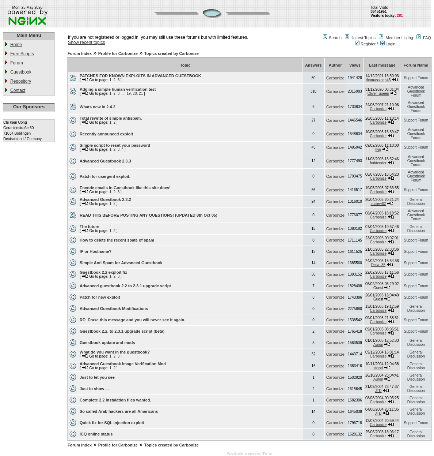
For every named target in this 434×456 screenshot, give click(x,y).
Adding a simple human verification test (118, 89)
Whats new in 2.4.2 (97, 107)
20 (135, 93)
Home (16, 44)
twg (378, 149)
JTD (378, 391)
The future (89, 226)
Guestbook (20, 72)
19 (129, 93)
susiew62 (378, 204)
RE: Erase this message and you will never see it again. (132, 320)
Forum (16, 63)
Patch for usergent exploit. (105, 176)
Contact (17, 90)
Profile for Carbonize (118, 53)
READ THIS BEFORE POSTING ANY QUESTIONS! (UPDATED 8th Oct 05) (148, 215)
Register (365, 44)
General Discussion (416, 202)
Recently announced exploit (106, 134)
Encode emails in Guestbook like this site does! (125, 188)
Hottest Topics (363, 37)
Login (388, 44)
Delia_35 (378, 265)
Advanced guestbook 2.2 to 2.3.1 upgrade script (125, 286)
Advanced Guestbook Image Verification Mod (123, 364)
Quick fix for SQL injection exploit (112, 423)
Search (335, 37)
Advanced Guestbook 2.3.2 (105, 199)
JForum (267, 454)
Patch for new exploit (100, 297)
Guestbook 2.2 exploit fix (103, 272)
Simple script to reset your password (115, 145)
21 (141, 93)
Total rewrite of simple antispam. (111, 118)
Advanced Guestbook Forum (416, 91)
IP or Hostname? (95, 251)
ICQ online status (96, 434)
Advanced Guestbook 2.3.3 (105, 161)
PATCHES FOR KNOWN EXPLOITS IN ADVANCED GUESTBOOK (140, 76)
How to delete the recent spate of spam (117, 240)
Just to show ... (94, 388)
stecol (378, 368)
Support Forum (416, 78)
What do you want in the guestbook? (115, 352)
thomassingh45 (378, 80)
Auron (378, 345)
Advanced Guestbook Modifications (114, 308)
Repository (20, 81)
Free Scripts (22, 53)
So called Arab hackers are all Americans (119, 411)
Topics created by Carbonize (171, 53)
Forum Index (80, 53)
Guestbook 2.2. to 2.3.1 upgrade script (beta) (122, 331)
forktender (378, 163)
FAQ (427, 37)
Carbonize (335, 78)
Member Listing (399, 37)
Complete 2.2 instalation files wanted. (115, 400)
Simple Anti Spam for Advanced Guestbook (121, 263)
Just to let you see (97, 377)
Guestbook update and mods (107, 342)
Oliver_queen (378, 93)
